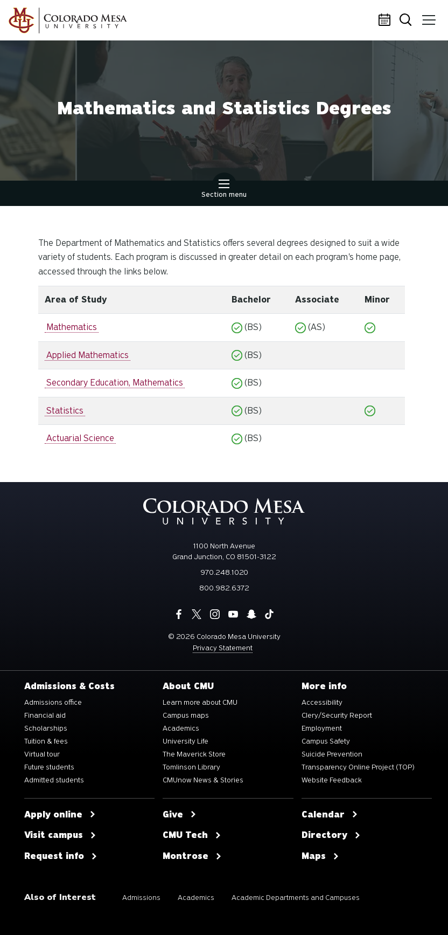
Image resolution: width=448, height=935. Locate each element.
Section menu (224, 190)
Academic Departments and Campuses (296, 897)
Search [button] (407, 20)
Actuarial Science (80, 438)
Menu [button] (427, 16)
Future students (49, 767)
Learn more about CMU (200, 702)
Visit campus (60, 835)
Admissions (141, 897)
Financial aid (45, 715)
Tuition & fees (46, 741)
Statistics (64, 410)
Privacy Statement (223, 647)
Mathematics (71, 327)
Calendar (386, 20)
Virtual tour (42, 754)
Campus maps (186, 715)
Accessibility (322, 702)
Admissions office (53, 702)
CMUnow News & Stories (203, 780)
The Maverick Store (194, 754)
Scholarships (45, 728)
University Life (185, 741)
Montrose (192, 856)
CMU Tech (192, 835)
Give (180, 815)
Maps (320, 856)
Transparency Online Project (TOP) (358, 767)
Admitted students (54, 780)
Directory (331, 835)
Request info (60, 856)
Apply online (60, 815)
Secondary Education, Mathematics (114, 382)
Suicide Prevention (332, 754)
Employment (322, 728)
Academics (181, 728)
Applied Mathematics (87, 355)
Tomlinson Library (191, 767)
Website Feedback (332, 780)
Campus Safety (326, 741)
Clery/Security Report (337, 715)
